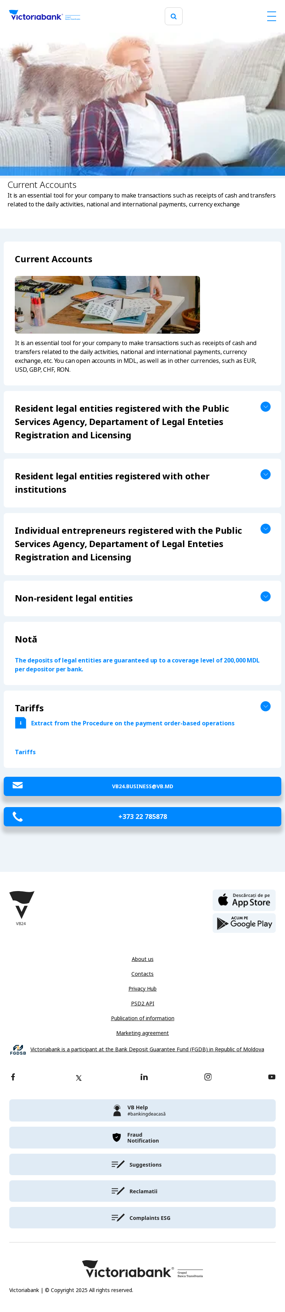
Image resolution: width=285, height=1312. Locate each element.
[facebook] (13, 1078)
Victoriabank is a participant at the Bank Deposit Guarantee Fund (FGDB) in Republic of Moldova (147, 1049)
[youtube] (272, 1078)
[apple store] (244, 900)
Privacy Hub (142, 988)
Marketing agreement (142, 1033)
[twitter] (78, 1077)
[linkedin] (144, 1078)
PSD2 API (142, 1003)
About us (143, 959)
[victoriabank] (142, 1110)
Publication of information (142, 1018)
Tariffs (25, 752)
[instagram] (208, 1078)
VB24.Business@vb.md (142, 786)
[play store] (244, 923)
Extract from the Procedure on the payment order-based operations (133, 723)
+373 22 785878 (142, 817)
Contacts (142, 974)
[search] (174, 16)
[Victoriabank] (44, 16)
